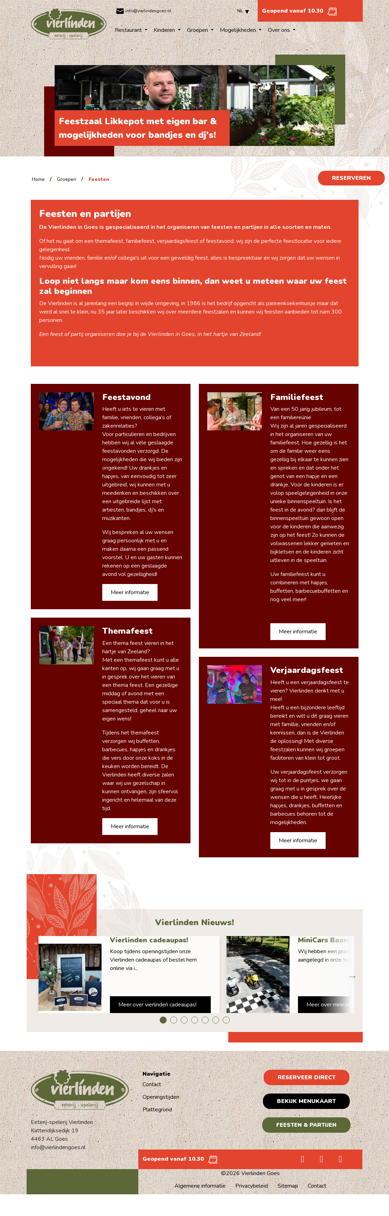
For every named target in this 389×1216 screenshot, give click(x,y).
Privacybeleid (251, 1186)
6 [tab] (215, 1020)
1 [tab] (163, 1020)
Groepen (198, 30)
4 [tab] (194, 1020)
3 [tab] (184, 1020)
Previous (38, 974)
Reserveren (351, 178)
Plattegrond (157, 1109)
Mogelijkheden (238, 30)
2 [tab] (173, 1020)
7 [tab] (226, 1020)
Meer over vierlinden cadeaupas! (157, 1004)
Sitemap (288, 1186)
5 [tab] (205, 1020)
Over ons (279, 30)
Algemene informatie (199, 1186)
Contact (152, 1084)
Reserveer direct (306, 1077)
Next (350, 974)
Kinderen (165, 30)
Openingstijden (161, 1097)
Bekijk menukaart (306, 1101)
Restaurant (129, 30)
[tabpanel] (129, 974)
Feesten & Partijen (306, 1125)
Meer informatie (130, 592)
